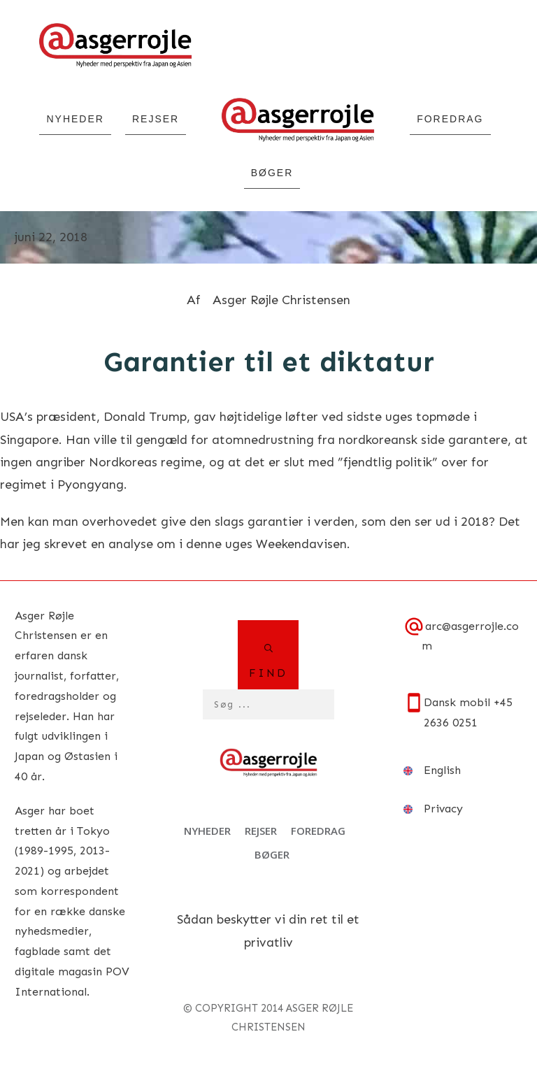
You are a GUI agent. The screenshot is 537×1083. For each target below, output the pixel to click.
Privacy (443, 808)
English (442, 770)
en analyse (124, 544)
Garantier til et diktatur (268, 362)
